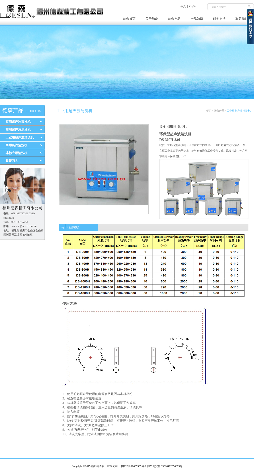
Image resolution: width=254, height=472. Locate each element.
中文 (183, 6)
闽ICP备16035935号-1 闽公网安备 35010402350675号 (151, 466)
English (193, 6)
